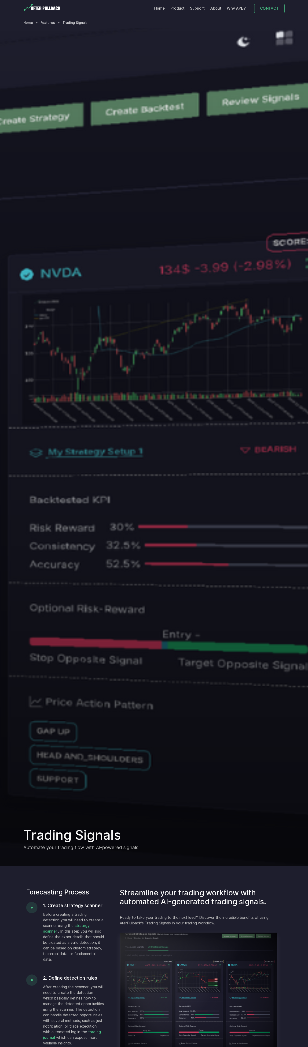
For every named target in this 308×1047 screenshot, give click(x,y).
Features (47, 23)
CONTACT (269, 8)
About (215, 8)
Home (159, 8)
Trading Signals (75, 23)
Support (197, 8)
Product (177, 8)
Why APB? (236, 8)
